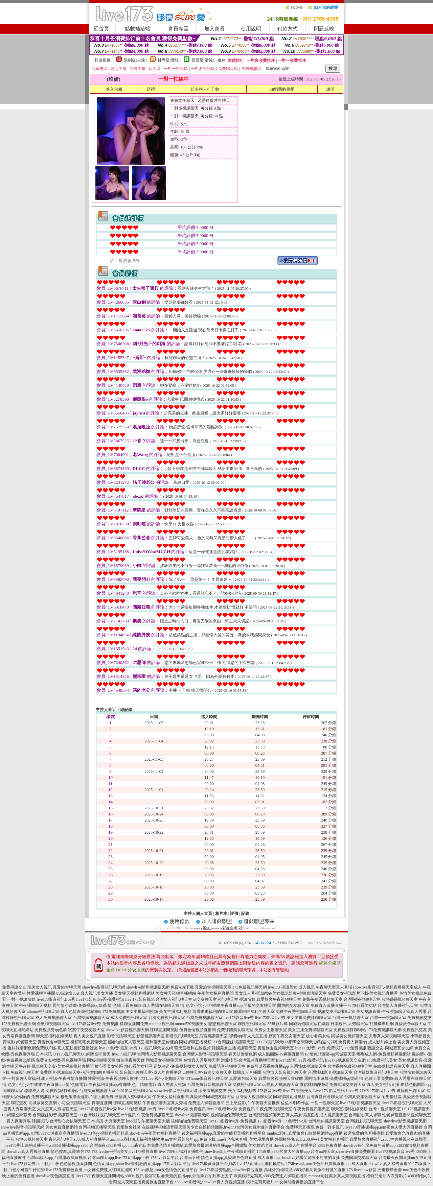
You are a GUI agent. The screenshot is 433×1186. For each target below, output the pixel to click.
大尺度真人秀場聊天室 (57, 1109)
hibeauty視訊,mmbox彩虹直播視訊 (218, 928)
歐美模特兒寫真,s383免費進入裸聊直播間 (270, 1175)
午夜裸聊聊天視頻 (35, 1005)
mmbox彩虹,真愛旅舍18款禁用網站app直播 (305, 1133)
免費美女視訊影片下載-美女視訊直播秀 (363, 993)
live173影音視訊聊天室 (360, 1102)
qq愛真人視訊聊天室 (280, 1084)
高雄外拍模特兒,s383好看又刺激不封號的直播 (305, 1169)
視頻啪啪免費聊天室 (88, 1042)
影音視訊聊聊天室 (182, 1036)
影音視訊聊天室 (121, 1036)
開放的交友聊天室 (260, 1005)
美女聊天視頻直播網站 (134, 993)
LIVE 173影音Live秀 (377, 1090)
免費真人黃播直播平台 (331, 1005)
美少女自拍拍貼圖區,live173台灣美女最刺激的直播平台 (235, 1127)
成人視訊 (306, 987)
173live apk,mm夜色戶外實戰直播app (318, 1163)
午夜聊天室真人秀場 (334, 987)
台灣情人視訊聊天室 (174, 999)
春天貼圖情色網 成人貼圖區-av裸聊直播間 (265, 1054)
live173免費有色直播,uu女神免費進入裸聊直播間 (89, 1169)
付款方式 (287, 28)
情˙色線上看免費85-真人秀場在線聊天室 (143, 1005)
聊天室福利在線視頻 (54, 1036)
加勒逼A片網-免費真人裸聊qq (340, 1042)
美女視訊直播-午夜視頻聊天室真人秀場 (391, 1011)
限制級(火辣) (135, 60)
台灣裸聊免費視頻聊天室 (349, 1066)
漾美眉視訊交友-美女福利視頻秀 (227, 1090)
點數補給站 (137, 28)
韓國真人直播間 (247, 1072)
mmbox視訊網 (161, 1023)
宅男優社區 (392, 1096)
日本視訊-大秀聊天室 (349, 1023)
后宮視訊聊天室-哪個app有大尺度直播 (233, 1036)
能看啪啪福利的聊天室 (212, 1011)
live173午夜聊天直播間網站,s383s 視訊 (109, 1175)
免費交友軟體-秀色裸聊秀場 (61, 1060)
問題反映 (324, 28)
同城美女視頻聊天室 (349, 1036)
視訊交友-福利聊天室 (336, 1011)
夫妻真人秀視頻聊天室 (389, 1036)
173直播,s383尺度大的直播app (283, 1151)
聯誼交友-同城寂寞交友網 (390, 1048)
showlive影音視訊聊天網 (103, 987)
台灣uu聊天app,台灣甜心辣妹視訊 (57, 1157)
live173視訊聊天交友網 (345, 1060)
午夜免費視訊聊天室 (274, 1109)
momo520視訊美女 (191, 1023)
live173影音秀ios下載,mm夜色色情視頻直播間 (51, 1163)
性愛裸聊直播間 (41, 993)
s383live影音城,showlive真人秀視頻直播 (210, 1182)
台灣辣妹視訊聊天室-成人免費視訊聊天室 (110, 1017)
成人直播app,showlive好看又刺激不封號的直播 (298, 1157)
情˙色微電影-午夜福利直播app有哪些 (98, 1084)
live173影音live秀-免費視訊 (100, 999)
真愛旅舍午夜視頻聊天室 (278, 999)
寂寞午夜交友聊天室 (86, 1029)
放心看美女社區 (109, 1066)
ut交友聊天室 (204, 999)
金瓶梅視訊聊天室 (53, 1023)
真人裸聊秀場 (18, 1121)
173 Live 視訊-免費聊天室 (161, 1078)
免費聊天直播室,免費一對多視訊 (315, 1127)
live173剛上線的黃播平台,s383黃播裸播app (42, 1145)
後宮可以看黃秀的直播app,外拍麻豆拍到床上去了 (189, 1175)
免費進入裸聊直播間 (206, 1102)
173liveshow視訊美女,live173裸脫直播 (124, 1151)
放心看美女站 (364, 1005)
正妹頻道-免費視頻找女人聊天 (181, 1066)
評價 (234, 913)
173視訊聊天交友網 (156, 1048)
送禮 (151, 89)
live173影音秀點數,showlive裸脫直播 (231, 1169)
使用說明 (251, 28)
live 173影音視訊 (140, 999)
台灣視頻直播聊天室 (97, 1127)
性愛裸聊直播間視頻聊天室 (406, 1115)
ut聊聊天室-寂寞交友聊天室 (207, 1072)
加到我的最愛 (282, 89)
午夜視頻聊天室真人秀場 (164, 1102)
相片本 (221, 913)
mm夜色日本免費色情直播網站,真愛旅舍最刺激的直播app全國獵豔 (188, 1145)
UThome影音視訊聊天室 (206, 1078)
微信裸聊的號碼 (314, 1084)
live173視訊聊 (124, 1054)
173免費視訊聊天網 (249, 987)
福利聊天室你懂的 (161, 1042)
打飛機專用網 (381, 1023)
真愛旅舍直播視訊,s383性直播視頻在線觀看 (388, 1139)
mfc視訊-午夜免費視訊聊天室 (147, 1115)
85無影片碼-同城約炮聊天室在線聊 (298, 1023)
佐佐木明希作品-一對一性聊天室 (310, 1102)
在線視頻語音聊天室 (391, 1066)
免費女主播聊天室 (270, 1029)
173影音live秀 (269, 1090)
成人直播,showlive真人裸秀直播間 (381, 1163)
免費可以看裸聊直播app (267, 1066)
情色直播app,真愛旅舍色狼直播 (228, 1157)
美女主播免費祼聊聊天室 (309, 1017)
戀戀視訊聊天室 (222, 1023)
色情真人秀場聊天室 (201, 1060)
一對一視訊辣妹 (21, 999)
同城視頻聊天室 (101, 1060)
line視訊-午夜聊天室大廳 (148, 1121)
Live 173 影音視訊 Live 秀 (336, 1090)
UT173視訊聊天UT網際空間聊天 (284, 1042)
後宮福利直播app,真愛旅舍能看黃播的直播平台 (224, 1133)
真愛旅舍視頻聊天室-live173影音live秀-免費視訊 (300, 1048)
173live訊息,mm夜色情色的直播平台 (165, 1169)
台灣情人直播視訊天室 (398, 1005)
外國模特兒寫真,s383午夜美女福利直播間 (311, 1139)
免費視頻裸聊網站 (350, 1029)
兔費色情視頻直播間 (197, 1029)
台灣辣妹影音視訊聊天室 (330, 1072)
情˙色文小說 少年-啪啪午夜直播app (211, 1005)
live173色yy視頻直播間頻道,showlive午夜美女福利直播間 (130, 1133)
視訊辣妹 (247, 999)
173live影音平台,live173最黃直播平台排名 (199, 1163)
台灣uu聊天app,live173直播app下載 (118, 1157)
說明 (330, 89)
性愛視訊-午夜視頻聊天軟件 (113, 1078)
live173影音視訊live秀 (56, 999)
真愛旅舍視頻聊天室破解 (280, 1078)
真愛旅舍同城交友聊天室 (212, 1096)
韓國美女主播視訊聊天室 (234, 1048)
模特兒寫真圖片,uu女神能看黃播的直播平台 (285, 1182)
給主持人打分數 (205, 89)
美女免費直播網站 (61, 1127)
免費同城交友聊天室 (347, 1084)
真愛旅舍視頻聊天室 (213, 987)
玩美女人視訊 (39, 987)
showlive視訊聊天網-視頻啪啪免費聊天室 (211, 1115)
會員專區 (178, 28)
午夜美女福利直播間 (215, 993)
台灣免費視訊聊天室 (167, 1017)
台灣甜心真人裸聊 (365, 1115)
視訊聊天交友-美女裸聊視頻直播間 (62, 1066)
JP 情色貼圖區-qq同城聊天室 (330, 1054)
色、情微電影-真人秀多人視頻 (159, 1084)
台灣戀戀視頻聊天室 (362, 999)
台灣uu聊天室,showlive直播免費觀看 (343, 1151)
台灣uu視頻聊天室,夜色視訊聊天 (44, 1139)
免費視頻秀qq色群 (51, 1029)
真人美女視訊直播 (89, 1036)
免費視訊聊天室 (24, 1072)
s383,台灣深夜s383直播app (104, 1145)
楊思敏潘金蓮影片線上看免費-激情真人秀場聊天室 (106, 1096)
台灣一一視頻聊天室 (350, 1017)
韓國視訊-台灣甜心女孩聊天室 (59, 1121)
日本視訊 (44, 1054)
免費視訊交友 (14, 987)
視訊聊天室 (228, 999)
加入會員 (214, 28)
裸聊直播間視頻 (164, 1029)
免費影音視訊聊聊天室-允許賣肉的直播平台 (79, 1072)
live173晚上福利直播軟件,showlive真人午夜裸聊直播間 (207, 1151)
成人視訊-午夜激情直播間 (64, 1078)
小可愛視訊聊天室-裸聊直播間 (85, 1102)
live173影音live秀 (239, 1017)
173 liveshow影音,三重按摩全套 (374, 1169)
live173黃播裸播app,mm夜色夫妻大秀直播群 (384, 1127)
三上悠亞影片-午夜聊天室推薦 (253, 1102)
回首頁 (101, 28)
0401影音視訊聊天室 (135, 1090)
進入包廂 (114, 89)
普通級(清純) (202, 60)
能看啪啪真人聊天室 (126, 1042)
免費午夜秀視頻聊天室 (322, 999)
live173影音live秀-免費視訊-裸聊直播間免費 (109, 1023)
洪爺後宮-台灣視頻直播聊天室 (248, 1060)
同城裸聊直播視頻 (195, 1042)
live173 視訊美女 (282, 987)
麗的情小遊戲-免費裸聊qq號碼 (79, 1005)
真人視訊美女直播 (97, 993)
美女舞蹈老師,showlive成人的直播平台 (282, 1145)
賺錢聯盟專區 (259, 921)
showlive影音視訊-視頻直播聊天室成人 (387, 987)
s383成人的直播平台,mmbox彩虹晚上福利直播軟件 (119, 1139)
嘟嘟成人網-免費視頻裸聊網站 (384, 1054)
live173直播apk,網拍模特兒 (260, 1163)
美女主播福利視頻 (142, 1011)
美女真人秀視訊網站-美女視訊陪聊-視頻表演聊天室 (281, 993)
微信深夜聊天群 (130, 1060)
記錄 (245, 913)
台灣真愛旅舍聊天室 (324, 1096)
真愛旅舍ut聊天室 (410, 1023)
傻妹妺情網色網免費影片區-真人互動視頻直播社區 (52, 1048)
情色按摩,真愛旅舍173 (70, 1151)
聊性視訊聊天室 (252, 1023)
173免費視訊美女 (382, 1060)
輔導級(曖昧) (169, 60)
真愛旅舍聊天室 (67, 987)
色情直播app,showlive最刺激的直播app (127, 1163)
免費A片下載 (182, 987)
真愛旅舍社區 (128, 1127)
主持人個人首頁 (198, 913)
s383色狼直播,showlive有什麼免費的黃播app (356, 1145)
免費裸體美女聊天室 (235, 1029)
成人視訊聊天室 (333, 1115)
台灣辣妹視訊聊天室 (308, 1066)
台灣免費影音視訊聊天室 (209, 1084)
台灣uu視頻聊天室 (384, 1109)
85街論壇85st (67, 993)
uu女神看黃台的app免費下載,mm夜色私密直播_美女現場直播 (219, 1139)
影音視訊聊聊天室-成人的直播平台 (150, 1072)
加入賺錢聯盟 (217, 921)
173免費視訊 (113, 1011)
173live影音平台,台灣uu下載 (175, 1157)
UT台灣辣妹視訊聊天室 (233, 1042)
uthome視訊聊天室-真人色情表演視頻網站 (64, 1011)
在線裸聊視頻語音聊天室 (164, 1127)
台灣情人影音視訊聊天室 (159, 1054)
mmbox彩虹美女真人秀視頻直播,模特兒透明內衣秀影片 (358, 1175)
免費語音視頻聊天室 (227, 1066)
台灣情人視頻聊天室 (253, 1096)
